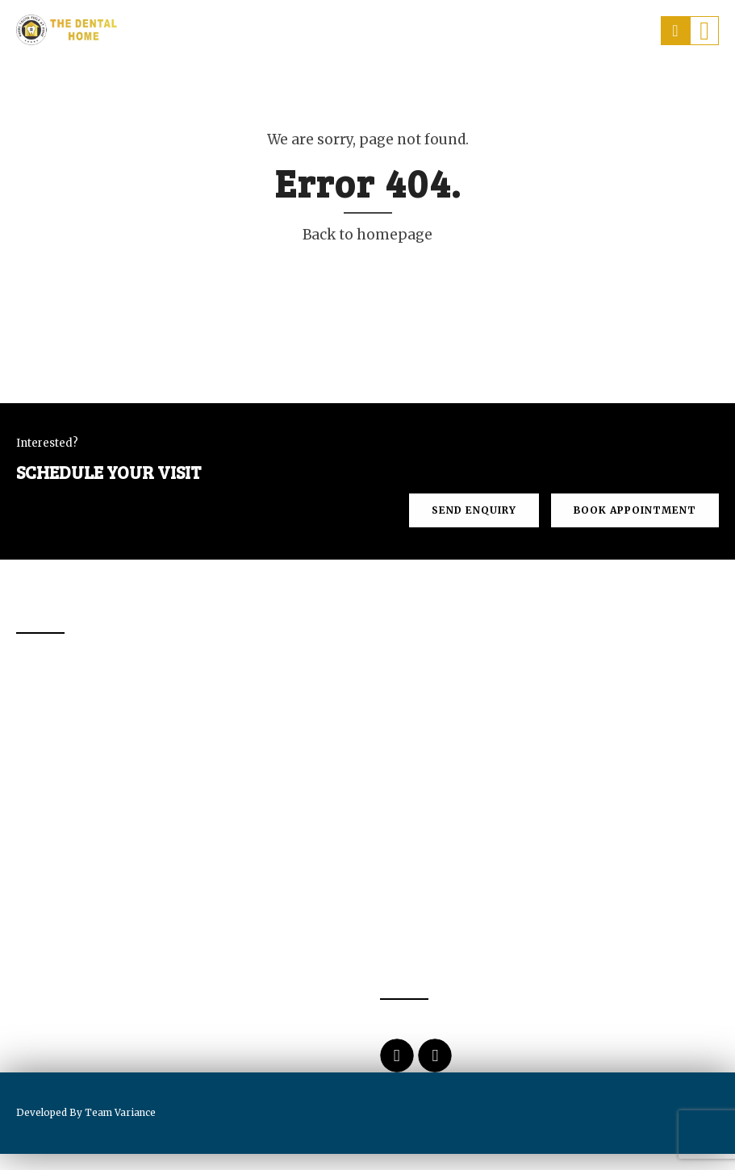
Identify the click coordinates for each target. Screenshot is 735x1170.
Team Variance (120, 1112)
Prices (515, 85)
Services (309, 85)
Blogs (681, 85)
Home (153, 85)
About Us (226, 85)
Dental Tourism (415, 85)
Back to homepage (367, 235)
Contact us (598, 85)
